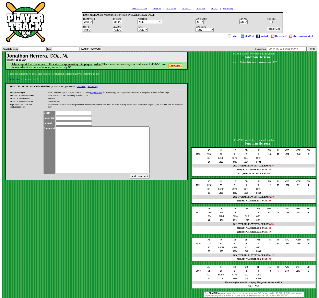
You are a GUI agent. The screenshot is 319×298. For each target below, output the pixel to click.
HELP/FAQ (228, 9)
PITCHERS (171, 9)
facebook (264, 36)
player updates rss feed (303, 36)
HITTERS (157, 9)
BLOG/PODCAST (139, 9)
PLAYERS (201, 9)
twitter (235, 36)
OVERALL (186, 9)
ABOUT (214, 9)
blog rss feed (280, 36)
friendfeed (249, 36)
